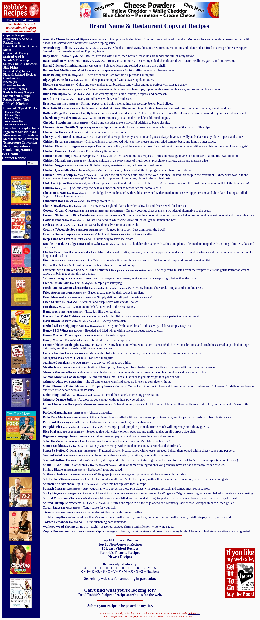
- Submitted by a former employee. (87, 340)
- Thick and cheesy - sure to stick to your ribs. (98, 234)
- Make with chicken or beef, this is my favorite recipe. (90, 265)
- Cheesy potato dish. (85, 321)
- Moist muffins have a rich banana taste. (109, 70)
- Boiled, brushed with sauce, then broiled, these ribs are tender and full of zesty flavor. (118, 56)
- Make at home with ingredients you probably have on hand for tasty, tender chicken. (134, 464)
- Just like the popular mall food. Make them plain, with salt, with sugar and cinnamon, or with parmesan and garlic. (136, 479)
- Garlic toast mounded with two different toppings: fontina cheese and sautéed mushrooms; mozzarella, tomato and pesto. (138, 108)
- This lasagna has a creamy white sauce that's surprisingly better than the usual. (120, 278)
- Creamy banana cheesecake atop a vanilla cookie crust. (123, 287)
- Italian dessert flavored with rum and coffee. (93, 512)
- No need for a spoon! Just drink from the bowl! (104, 229)
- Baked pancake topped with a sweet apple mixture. (98, 79)
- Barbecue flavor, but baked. (83, 469)
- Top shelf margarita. (78, 358)
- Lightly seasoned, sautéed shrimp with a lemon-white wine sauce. (131, 526)
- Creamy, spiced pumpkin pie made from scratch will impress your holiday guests (126, 426)
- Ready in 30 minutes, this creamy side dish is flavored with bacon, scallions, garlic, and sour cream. (139, 60)
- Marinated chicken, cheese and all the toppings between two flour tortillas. (117, 170)
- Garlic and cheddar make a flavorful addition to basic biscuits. (106, 122)
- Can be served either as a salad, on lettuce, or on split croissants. (107, 455)
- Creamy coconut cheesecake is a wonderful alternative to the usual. (127, 210)
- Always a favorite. (77, 412)
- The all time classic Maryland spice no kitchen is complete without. (119, 381)
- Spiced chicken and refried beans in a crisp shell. (104, 65)
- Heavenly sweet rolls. (78, 201)
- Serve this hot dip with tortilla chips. (95, 484)
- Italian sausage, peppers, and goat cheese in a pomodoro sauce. (108, 436)
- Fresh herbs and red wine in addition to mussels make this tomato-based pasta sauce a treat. (125, 372)
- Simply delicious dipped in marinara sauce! (97, 297)
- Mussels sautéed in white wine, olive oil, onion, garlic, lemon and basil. (110, 220)
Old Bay (61, 381)
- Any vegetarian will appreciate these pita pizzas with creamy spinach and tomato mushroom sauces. (126, 488)
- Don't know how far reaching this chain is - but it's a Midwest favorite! (106, 441)
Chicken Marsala (64, 160)
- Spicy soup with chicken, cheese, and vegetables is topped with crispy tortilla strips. (127, 127)
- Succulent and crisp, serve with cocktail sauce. (91, 302)
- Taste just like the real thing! (82, 311)
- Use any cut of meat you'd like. (87, 362)
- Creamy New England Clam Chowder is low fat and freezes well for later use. (115, 205)
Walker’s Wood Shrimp (65, 526)
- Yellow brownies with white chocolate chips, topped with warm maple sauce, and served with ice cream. (132, 89)
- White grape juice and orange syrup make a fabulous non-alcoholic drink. (115, 474)
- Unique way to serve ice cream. (88, 239)
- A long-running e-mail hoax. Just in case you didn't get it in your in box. (111, 377)
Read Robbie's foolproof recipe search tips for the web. (120, 595)
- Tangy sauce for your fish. (79, 507)
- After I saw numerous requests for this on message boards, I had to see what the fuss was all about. (141, 155)
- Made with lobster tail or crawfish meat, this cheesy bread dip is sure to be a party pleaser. (123, 353)
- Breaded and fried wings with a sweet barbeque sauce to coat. (103, 330)
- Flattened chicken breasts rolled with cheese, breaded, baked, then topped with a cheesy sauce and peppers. (139, 450)
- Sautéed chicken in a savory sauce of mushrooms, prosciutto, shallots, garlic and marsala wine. (147, 160)
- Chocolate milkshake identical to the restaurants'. (94, 306)
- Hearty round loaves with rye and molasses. (87, 98)
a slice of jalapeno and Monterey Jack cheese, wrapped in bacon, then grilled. (139, 503)
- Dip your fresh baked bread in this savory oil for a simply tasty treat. (118, 325)
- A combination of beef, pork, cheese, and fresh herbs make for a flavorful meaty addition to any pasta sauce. (129, 367)
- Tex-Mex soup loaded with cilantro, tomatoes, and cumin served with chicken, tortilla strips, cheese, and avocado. (138, 517)
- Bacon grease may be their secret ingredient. (94, 292)
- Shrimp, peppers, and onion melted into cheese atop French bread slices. (108, 103)
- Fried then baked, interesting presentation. (101, 394)
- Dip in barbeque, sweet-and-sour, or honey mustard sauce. (102, 165)
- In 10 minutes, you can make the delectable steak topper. (106, 117)
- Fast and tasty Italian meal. (81, 151)
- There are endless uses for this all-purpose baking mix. (99, 75)
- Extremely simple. (84, 335)
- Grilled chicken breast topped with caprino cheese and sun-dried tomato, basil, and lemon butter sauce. (129, 141)
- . (149, 215)
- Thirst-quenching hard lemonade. (85, 522)
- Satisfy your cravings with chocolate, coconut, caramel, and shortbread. (112, 445)
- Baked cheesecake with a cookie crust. (87, 132)
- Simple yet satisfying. (83, 283)
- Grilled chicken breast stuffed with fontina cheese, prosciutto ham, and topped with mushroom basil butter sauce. (137, 417)
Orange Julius (65, 399)
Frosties (48, 306)
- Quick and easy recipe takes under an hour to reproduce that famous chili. (102, 188)
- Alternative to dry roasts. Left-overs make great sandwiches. (97, 422)
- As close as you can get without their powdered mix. (110, 399)
